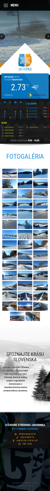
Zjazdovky (31, 103)
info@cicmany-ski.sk (27, 434)
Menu (15, 5)
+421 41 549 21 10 (27, 437)
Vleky (4, 123)
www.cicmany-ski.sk (31, 483)
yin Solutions (28, 486)
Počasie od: (8, 95)
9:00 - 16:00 (27, 444)
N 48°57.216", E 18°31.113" (27, 441)
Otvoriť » (13, 80)
